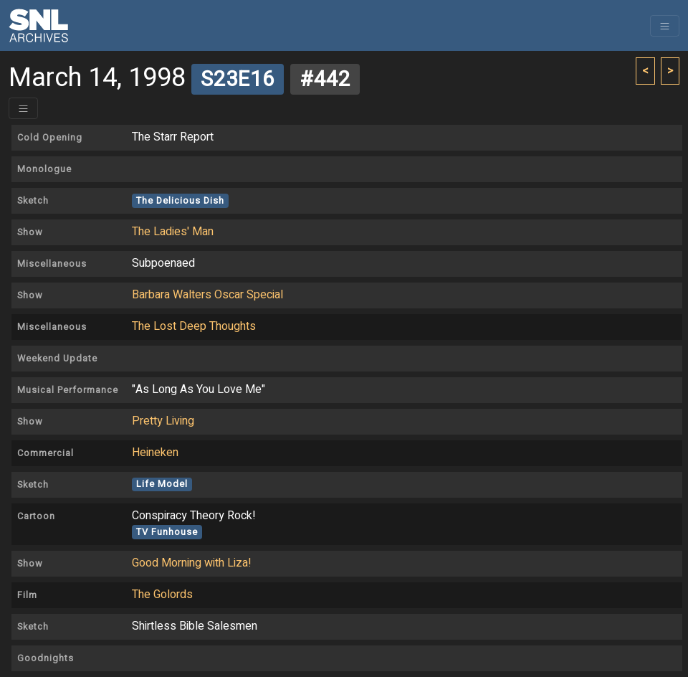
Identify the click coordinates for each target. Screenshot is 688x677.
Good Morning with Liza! (192, 563)
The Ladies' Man (173, 231)
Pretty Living (163, 421)
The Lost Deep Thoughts (194, 326)
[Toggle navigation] (664, 26)
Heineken (155, 452)
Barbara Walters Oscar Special (207, 294)
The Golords (162, 594)
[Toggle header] (23, 108)
